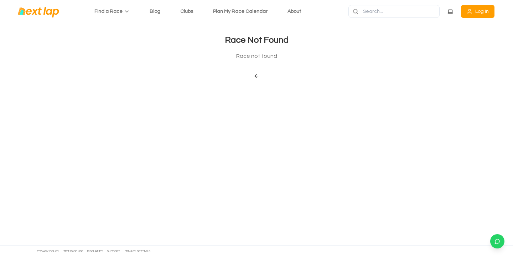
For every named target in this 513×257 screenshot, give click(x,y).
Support (113, 251)
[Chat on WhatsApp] (497, 241)
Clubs (186, 11)
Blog (155, 11)
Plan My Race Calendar (240, 11)
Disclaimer (95, 251)
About (294, 11)
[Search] (394, 11)
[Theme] (450, 11)
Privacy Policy (48, 251)
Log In (478, 11)
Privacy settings (137, 251)
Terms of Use (73, 251)
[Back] (256, 76)
